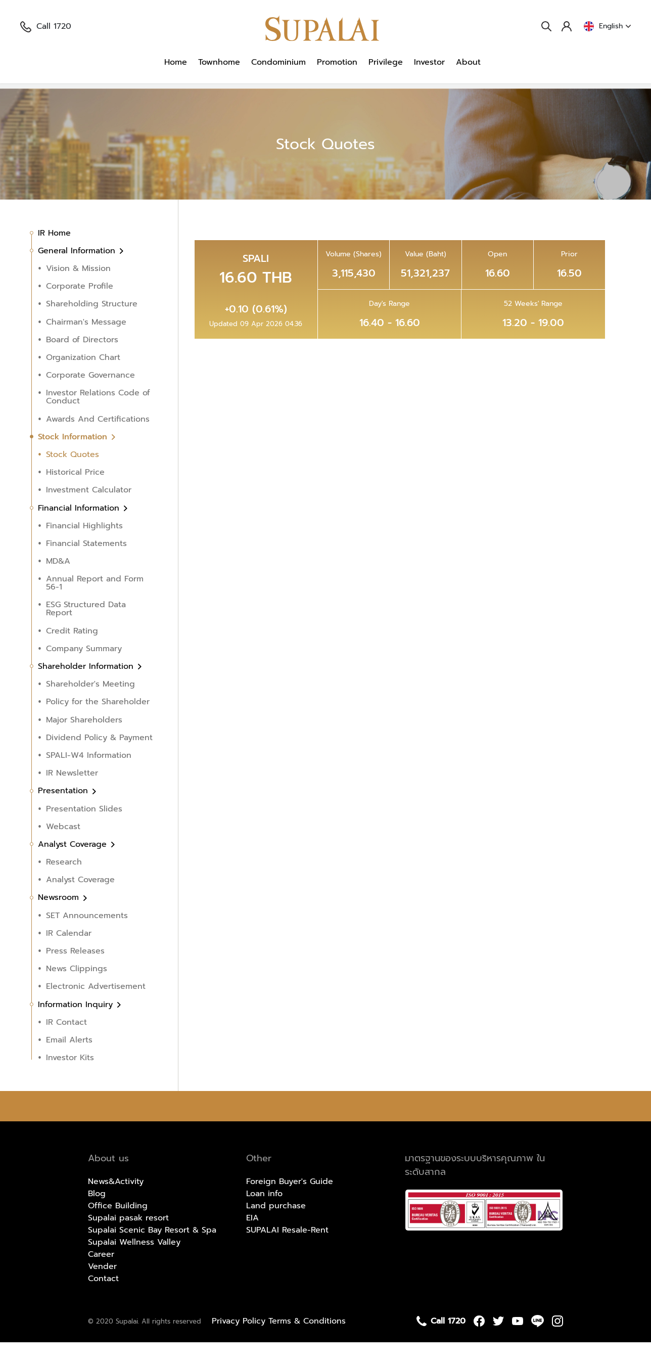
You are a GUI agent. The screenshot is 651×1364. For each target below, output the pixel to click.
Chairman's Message (86, 344)
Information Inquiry (77, 1026)
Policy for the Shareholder (98, 723)
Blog (97, 1215)
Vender (102, 1288)
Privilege (385, 62)
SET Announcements (87, 937)
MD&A (58, 583)
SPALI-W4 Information (88, 777)
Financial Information (80, 529)
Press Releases (75, 973)
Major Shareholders (84, 741)
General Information (78, 272)
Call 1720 (45, 26)
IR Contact (66, 1044)
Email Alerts (69, 1062)
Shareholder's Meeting (90, 706)
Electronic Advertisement (96, 1008)
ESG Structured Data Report (86, 630)
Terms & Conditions (307, 1343)
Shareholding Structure (91, 326)
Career (101, 1276)
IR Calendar (68, 955)
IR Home (54, 255)
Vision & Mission (78, 290)
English (607, 26)
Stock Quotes (215, 97)
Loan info (264, 1215)
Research (64, 884)
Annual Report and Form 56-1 (95, 605)
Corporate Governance (90, 397)
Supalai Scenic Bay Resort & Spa (152, 1252)
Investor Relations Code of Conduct (98, 418)
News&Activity (116, 1203)
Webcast (63, 848)
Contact (103, 1300)
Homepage (47, 97)
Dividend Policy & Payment (99, 759)
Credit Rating (72, 653)
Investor (429, 62)
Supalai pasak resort (128, 1240)
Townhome (219, 62)
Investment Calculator (88, 512)
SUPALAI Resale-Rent (287, 1252)
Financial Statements (86, 565)
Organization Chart (83, 379)
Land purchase (276, 1227)
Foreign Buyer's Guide (289, 1203)
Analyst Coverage (74, 866)
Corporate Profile (79, 308)
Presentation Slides (84, 830)
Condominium (278, 62)
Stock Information (149, 97)
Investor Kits (70, 1079)
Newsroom (60, 919)
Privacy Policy (240, 1343)
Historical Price (75, 494)
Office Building (118, 1227)
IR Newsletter (72, 795)
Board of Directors (82, 361)
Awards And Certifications (98, 440)
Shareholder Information (87, 688)
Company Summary (84, 670)
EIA (252, 1240)
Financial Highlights (84, 547)
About (468, 62)
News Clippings (76, 990)
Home (175, 62)
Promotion (337, 62)
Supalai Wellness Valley (134, 1264)
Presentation (64, 812)
